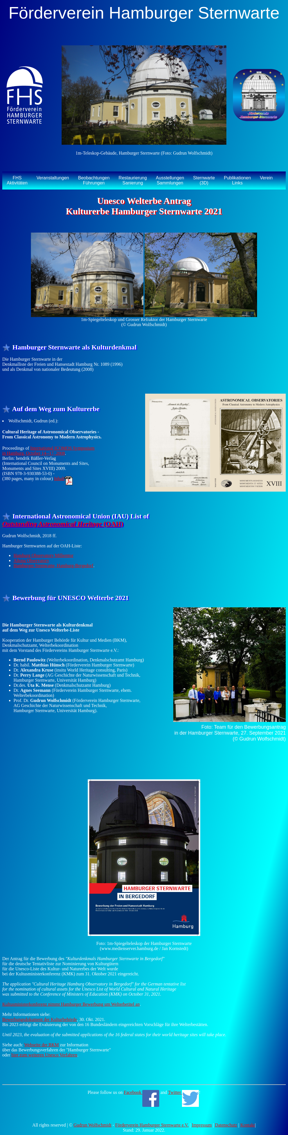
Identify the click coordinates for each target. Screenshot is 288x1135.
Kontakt (247, 1125)
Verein (266, 177)
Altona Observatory (31, 560)
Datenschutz (226, 1125)
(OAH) (62, 523)
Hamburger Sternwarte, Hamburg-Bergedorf (53, 565)
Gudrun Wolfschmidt (92, 1125)
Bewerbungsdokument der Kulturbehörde (39, 1019)
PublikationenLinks (237, 180)
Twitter (183, 1092)
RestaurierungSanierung (133, 180)
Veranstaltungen (53, 177)
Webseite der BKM (41, 1044)
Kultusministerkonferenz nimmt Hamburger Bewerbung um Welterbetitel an (71, 1004)
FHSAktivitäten (17, 180)
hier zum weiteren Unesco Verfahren (44, 1055)
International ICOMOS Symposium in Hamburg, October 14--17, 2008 (48, 451)
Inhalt (63, 478)
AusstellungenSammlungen (170, 180)
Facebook (141, 1092)
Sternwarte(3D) (204, 180)
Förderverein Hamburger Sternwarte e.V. (151, 1125)
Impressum (202, 1125)
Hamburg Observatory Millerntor (43, 555)
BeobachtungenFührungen (93, 180)
